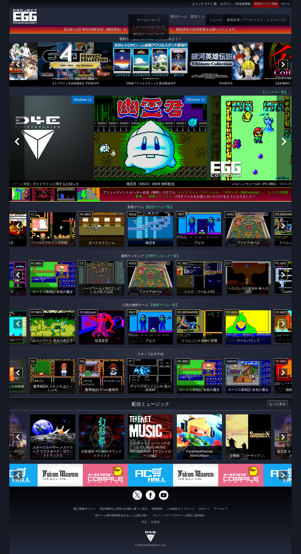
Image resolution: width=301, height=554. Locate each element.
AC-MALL (147, 39)
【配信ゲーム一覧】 (159, 207)
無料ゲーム (249, 16)
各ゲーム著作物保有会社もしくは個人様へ (122, 515)
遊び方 (162, 16)
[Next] (283, 64)
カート (285, 3)
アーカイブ (221, 508)
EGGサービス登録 (265, 3)
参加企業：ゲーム (274, 16)
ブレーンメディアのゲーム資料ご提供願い (179, 515)
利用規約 (157, 508)
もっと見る (277, 404)
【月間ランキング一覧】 (162, 256)
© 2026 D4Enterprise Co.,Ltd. (150, 545)
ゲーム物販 (229, 16)
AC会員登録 (243, 3)
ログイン (226, 3)
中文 (144, 522)
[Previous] (18, 64)
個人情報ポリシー (84, 508)
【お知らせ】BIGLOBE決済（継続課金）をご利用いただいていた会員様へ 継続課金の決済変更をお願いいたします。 (150, 30)
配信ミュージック (204, 16)
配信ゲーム (179, 16)
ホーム (148, 16)
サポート (204, 508)
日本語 (155, 522)
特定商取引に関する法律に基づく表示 (124, 508)
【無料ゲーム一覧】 (164, 305)
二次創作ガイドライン (180, 508)
